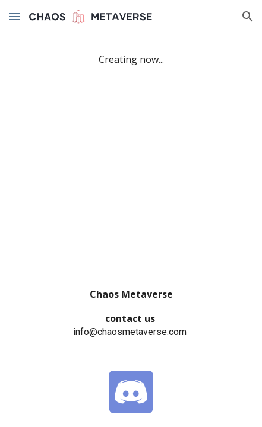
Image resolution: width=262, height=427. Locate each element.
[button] (14, 16)
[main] (131, 59)
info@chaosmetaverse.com (130, 331)
